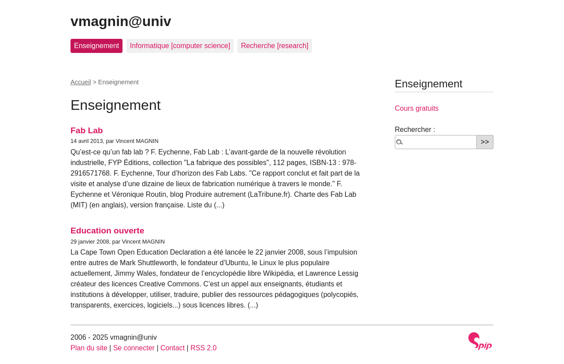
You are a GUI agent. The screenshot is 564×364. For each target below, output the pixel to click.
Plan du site (89, 348)
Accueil (80, 82)
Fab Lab (86, 130)
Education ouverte (107, 230)
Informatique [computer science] (180, 45)
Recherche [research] (274, 45)
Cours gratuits (417, 108)
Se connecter (134, 348)
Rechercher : (415, 129)
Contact (172, 348)
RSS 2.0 (203, 348)
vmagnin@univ (120, 21)
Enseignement (96, 45)
